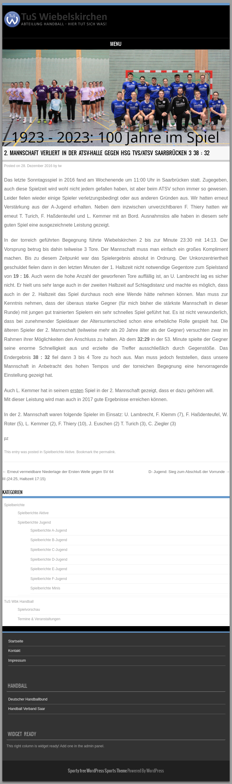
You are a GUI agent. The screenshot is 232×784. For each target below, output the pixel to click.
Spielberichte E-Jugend (48, 569)
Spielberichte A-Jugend (48, 530)
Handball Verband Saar (26, 709)
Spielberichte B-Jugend (48, 540)
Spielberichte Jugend (34, 522)
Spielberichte (14, 505)
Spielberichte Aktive (59, 452)
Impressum (17, 660)
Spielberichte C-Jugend (48, 550)
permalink (107, 452)
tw (60, 166)
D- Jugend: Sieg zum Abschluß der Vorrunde (189, 471)
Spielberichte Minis (45, 588)
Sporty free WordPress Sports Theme (97, 770)
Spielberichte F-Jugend (48, 579)
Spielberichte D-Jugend (48, 559)
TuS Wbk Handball (19, 601)
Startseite (15, 641)
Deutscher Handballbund (27, 699)
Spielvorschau (29, 609)
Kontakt (14, 651)
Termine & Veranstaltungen (39, 619)
